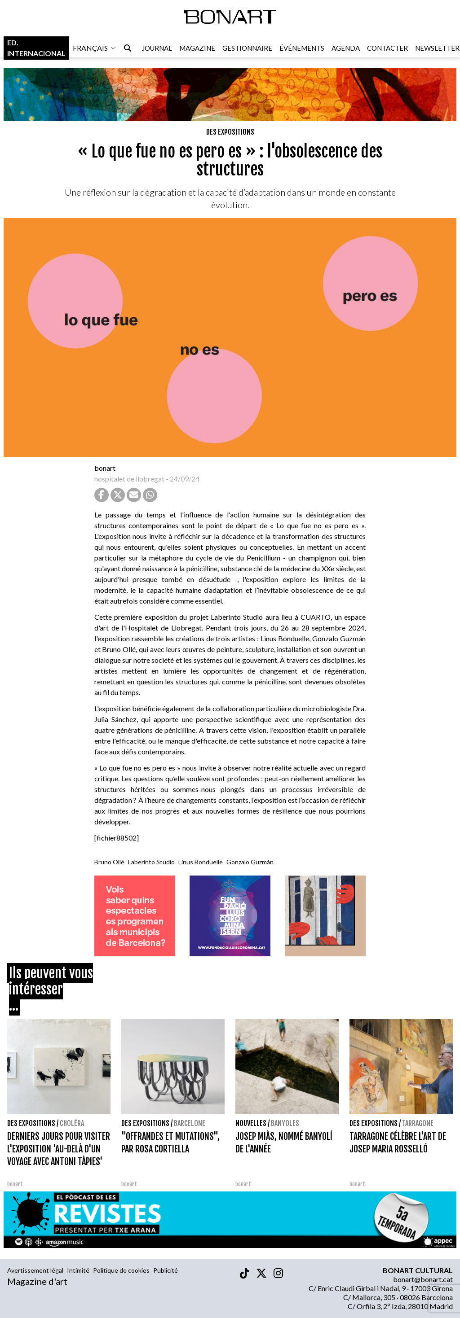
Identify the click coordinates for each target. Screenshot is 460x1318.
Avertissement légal (35, 1270)
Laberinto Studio (151, 862)
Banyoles (285, 1123)
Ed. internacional (36, 48)
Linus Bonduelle (200, 862)
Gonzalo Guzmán (250, 862)
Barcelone (189, 1123)
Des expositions (230, 131)
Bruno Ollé (109, 862)
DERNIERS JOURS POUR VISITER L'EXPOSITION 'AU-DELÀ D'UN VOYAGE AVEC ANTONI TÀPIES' (58, 1149)
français (95, 48)
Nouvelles (250, 1123)
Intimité (78, 1270)
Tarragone (417, 1123)
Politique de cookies (121, 1270)
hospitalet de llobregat (129, 478)
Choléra (72, 1123)
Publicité (165, 1270)
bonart (104, 468)
